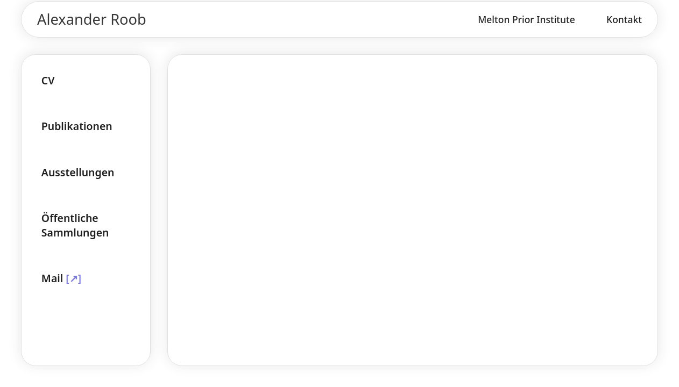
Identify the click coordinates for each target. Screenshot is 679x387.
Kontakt (624, 19)
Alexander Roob (91, 19)
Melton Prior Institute (526, 19)
